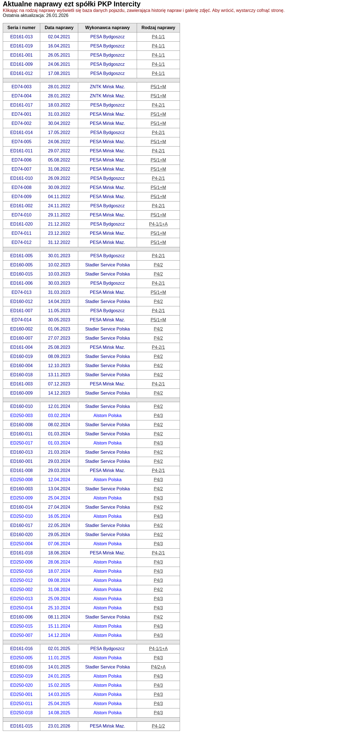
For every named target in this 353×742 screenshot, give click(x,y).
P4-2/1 (158, 105)
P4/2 (158, 265)
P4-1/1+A (158, 224)
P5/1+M (158, 86)
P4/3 (158, 415)
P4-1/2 (158, 726)
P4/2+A (158, 667)
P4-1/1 (158, 36)
